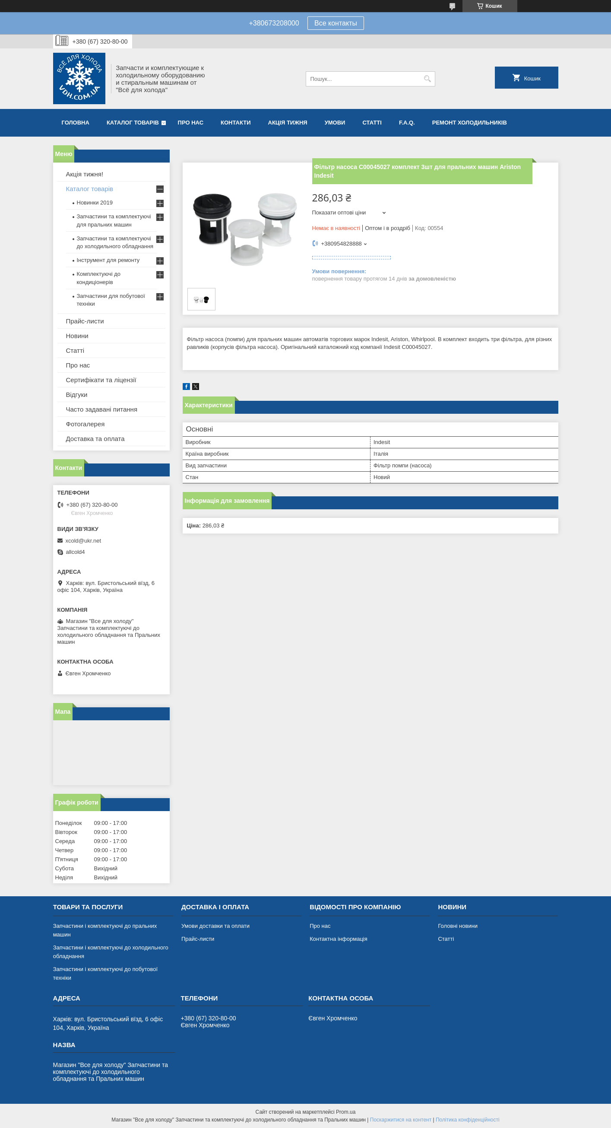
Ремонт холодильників (469, 122)
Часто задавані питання (102, 409)
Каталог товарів (133, 122)
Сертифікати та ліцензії (101, 379)
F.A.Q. (407, 122)
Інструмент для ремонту (108, 260)
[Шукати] (427, 78)
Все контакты (335, 23)
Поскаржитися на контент (400, 1120)
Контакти (236, 122)
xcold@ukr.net (83, 540)
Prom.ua (345, 1112)
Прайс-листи (85, 321)
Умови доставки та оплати (215, 926)
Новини (77, 335)
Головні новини (458, 926)
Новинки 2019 (95, 202)
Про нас (190, 122)
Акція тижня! (85, 174)
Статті (371, 122)
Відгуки (77, 394)
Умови (335, 122)
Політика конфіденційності (468, 1120)
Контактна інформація (338, 939)
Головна (75, 122)
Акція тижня (287, 122)
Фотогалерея (85, 424)
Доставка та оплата (95, 438)
